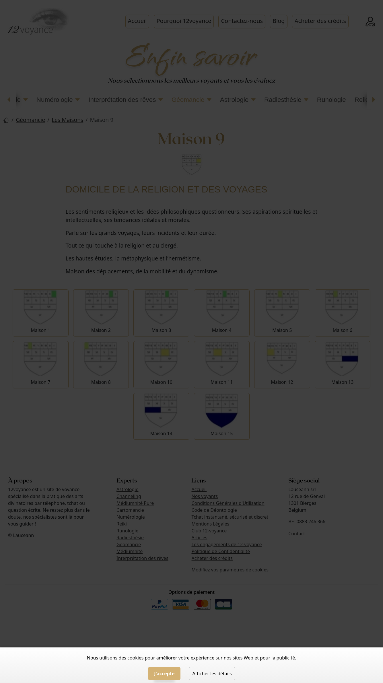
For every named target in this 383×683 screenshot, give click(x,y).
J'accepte (164, 673)
